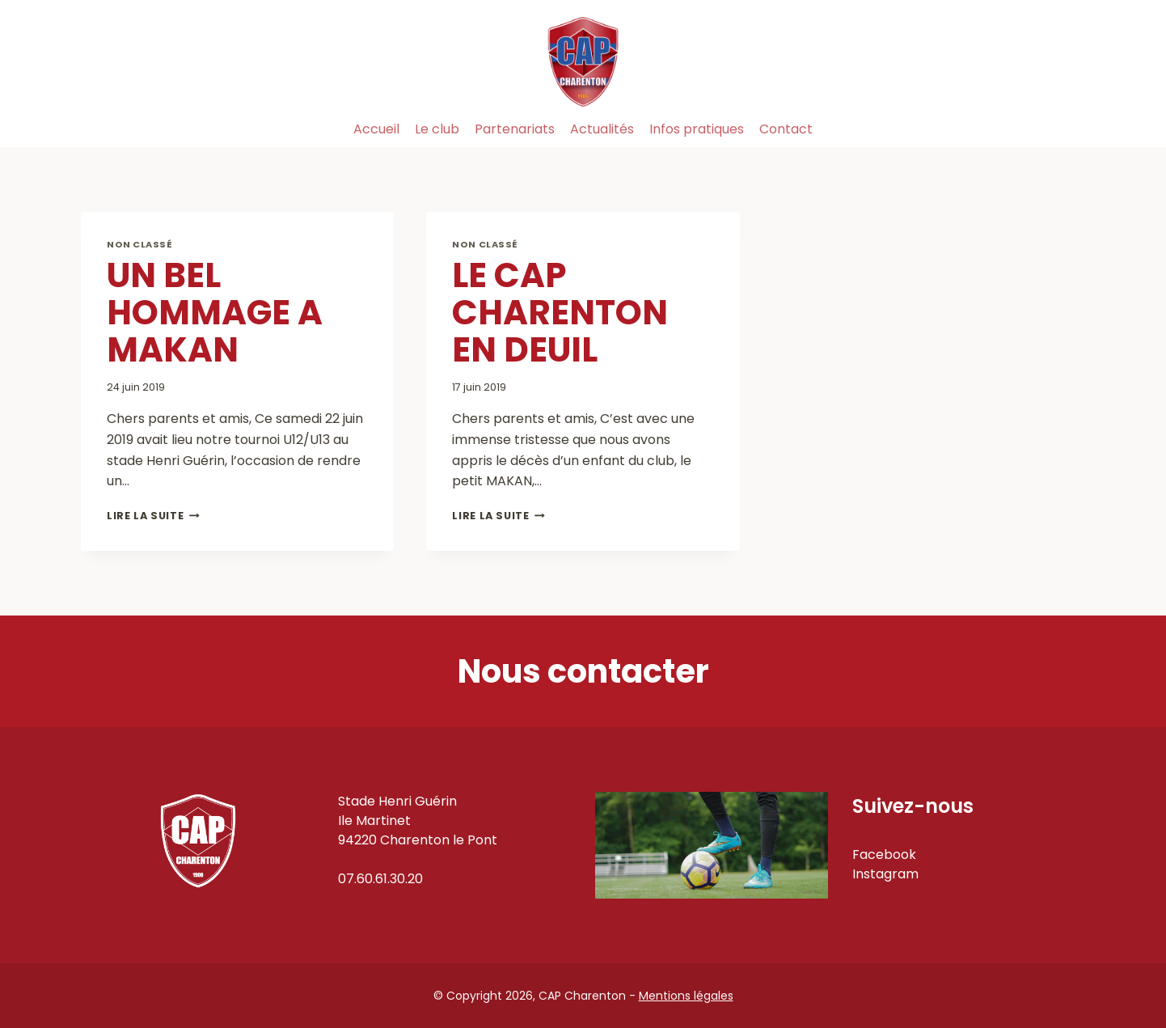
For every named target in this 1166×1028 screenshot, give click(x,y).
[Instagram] (1067, 130)
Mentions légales (686, 996)
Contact (786, 129)
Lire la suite (153, 515)
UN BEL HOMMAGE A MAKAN (215, 313)
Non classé (140, 244)
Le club (437, 129)
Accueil (376, 129)
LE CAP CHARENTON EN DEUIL (560, 313)
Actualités (602, 129)
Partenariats (515, 129)
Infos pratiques (696, 129)
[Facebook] (1030, 130)
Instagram (885, 874)
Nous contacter (583, 671)
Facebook (884, 854)
